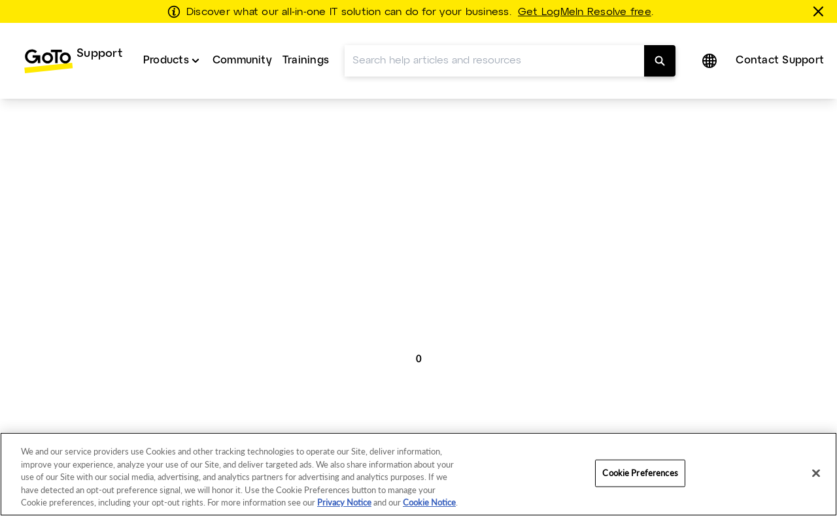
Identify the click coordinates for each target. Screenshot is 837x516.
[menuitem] (73, 60)
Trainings (305, 60)
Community (242, 60)
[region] (418, 474)
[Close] (816, 473)
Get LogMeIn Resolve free (584, 12)
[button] (711, 61)
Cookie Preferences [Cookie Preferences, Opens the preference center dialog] (639, 473)
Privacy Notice (344, 502)
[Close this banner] (821, 11)
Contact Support (780, 60)
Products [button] (166, 60)
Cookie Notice (429, 502)
